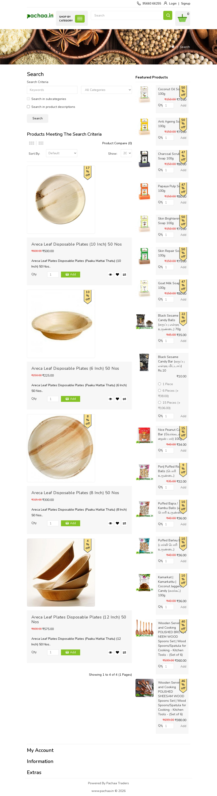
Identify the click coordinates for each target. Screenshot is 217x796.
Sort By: (34, 154)
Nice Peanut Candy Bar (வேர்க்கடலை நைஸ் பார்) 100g (171, 434)
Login (173, 4)
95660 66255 (151, 4)
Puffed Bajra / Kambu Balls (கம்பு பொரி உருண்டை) (171, 508)
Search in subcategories (46, 99)
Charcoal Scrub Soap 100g (169, 156)
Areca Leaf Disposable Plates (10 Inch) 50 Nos (76, 244)
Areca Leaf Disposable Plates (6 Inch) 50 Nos (75, 368)
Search (167, 15)
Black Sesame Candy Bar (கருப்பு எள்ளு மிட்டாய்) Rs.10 (171, 364)
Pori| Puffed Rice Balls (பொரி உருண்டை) (170, 471)
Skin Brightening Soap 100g (170, 220)
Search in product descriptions (51, 107)
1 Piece (165, 384)
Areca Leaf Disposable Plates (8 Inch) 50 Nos (75, 492)
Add (73, 274)
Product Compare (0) (117, 143)
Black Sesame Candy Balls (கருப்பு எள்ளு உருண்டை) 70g (169, 322)
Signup (185, 4)
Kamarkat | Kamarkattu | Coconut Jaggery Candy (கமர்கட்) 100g (170, 586)
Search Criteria (37, 82)
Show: (112, 154)
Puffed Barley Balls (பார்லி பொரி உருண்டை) (172, 545)
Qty (34, 274)
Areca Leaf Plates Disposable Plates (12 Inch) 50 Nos (78, 619)
